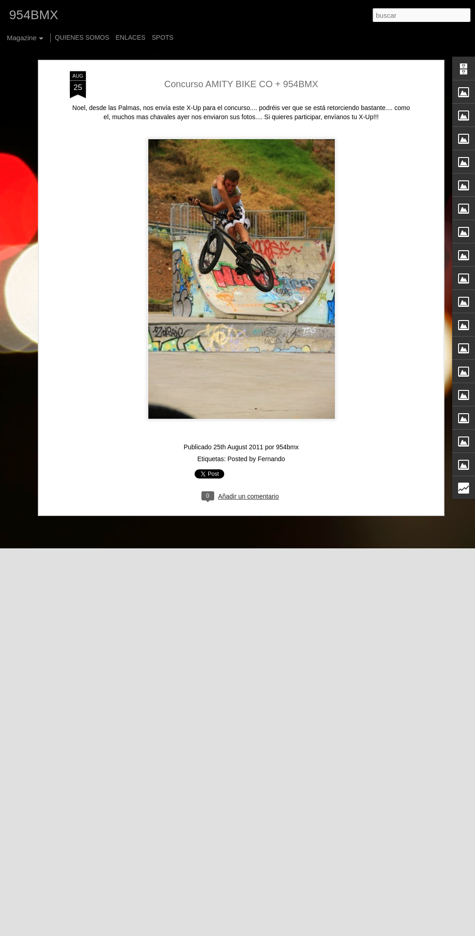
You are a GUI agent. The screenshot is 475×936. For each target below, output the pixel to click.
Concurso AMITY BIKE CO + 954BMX (241, 62)
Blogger (314, 931)
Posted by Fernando (256, 437)
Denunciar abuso (345, 931)
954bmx (287, 425)
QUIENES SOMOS (82, 37)
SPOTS (162, 37)
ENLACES (130, 37)
